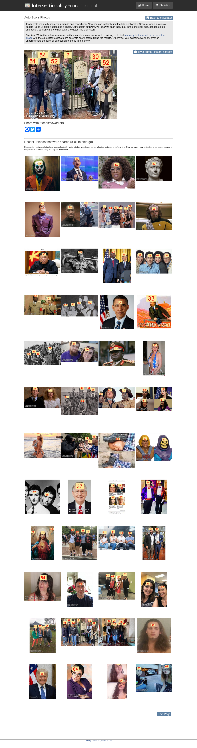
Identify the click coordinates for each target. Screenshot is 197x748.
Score (63, 5)
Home (143, 5)
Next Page (163, 714)
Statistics (162, 5)
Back (159, 17)
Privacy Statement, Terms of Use (98, 741)
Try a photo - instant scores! (153, 51)
